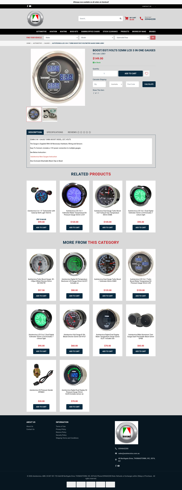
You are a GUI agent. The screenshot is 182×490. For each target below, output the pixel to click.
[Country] (115, 84)
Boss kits (74, 31)
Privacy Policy (61, 429)
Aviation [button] (53, 31)
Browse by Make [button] (139, 31)
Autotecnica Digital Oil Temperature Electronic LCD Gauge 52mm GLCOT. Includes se (74, 281)
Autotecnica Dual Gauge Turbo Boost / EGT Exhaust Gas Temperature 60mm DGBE (107, 213)
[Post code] (132, 84)
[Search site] (120, 18)
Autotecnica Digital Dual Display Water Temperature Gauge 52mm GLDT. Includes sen (108, 337)
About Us (30, 426)
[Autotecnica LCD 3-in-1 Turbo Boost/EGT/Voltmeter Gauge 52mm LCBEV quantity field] (105, 73)
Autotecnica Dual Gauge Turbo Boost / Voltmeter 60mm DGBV (107, 280)
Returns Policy (61, 432)
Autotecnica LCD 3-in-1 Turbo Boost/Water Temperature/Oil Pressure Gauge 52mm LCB (140, 281)
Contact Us (31, 429)
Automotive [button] (41, 31)
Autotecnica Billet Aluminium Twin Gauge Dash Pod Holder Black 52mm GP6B (140, 337)
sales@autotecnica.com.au (129, 453)
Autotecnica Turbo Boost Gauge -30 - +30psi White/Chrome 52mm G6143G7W (41, 281)
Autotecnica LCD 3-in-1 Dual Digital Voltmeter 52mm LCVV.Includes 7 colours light (140, 213)
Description (35, 132)
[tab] (35, 132)
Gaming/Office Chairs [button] (90, 31)
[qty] (99, 84)
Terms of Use (61, 426)
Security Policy (61, 435)
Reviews (79, 132)
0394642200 (150, 19)
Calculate (149, 84)
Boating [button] (63, 31)
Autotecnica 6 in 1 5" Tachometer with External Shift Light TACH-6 (41, 212)
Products (125, 31)
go (153, 38)
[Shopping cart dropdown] (130, 18)
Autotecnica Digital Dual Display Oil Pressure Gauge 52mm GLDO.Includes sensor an (74, 392)
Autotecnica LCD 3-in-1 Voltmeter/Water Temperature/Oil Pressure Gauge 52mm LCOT (74, 213)
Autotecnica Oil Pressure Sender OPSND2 (41, 391)
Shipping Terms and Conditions (67, 438)
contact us (146, 6)
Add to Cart (130, 73)
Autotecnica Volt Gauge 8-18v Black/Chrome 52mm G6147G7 (74, 336)
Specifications (55, 132)
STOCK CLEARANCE (110, 31)
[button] (147, 73)
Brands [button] (152, 31)
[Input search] (98, 18)
